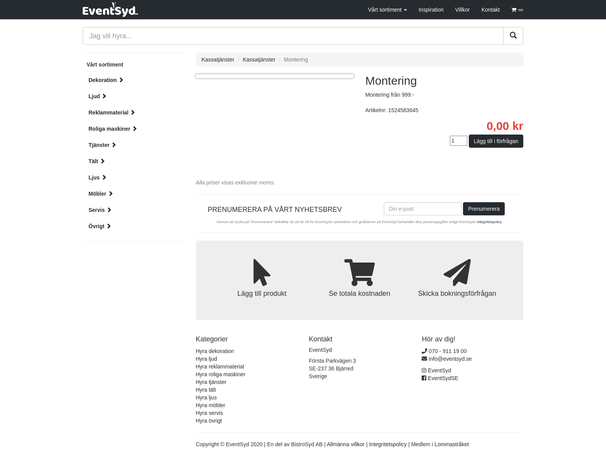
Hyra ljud (206, 359)
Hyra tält (206, 390)
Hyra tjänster (211, 382)
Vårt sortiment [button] (387, 10)
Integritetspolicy (388, 444)
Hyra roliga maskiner (220, 374)
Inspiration (431, 10)
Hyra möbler (210, 405)
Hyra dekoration (215, 351)
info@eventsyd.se (450, 359)
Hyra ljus (206, 397)
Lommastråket (451, 444)
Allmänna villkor (346, 444)
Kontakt (491, 10)
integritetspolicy (489, 222)
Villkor (462, 10)
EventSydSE (443, 378)
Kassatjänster (218, 59)
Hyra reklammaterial (220, 366)
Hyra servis (209, 413)
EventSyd (439, 370)
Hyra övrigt (209, 421)
